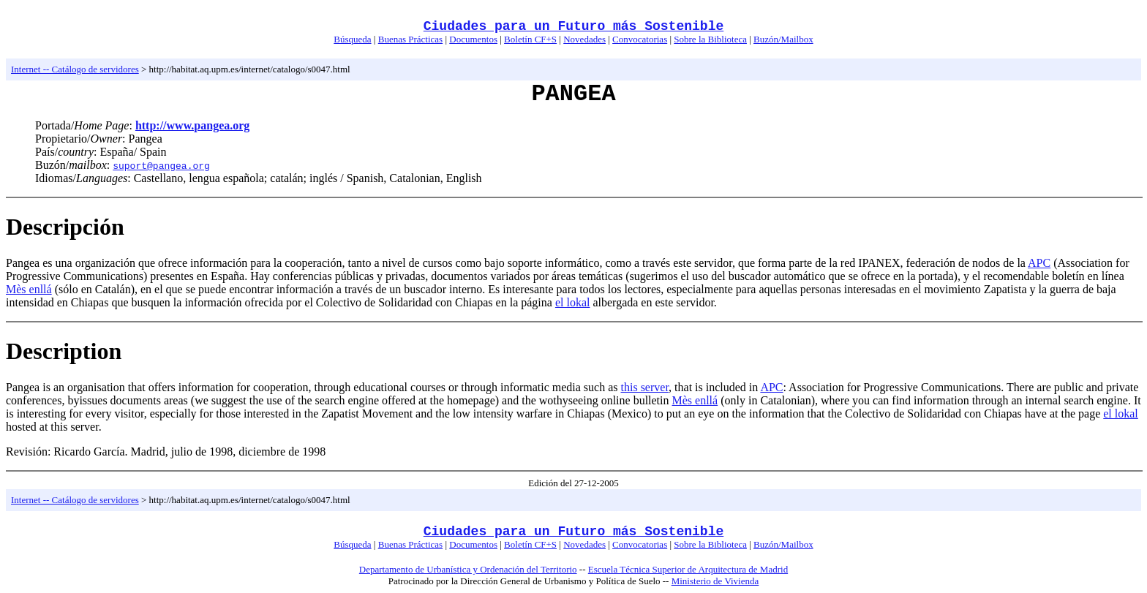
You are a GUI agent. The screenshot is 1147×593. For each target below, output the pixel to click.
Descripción (65, 227)
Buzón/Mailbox (783, 39)
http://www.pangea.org (192, 125)
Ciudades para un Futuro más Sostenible (573, 26)
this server (645, 387)
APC (1039, 263)
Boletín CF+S (530, 39)
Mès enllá (29, 289)
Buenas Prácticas (410, 39)
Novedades (584, 39)
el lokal (572, 302)
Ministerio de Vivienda (715, 580)
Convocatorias (639, 39)
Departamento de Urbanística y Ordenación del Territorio (468, 569)
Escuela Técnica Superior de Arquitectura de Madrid (688, 569)
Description (63, 351)
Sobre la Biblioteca (710, 39)
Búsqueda (352, 39)
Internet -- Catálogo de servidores (75, 69)
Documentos (473, 39)
